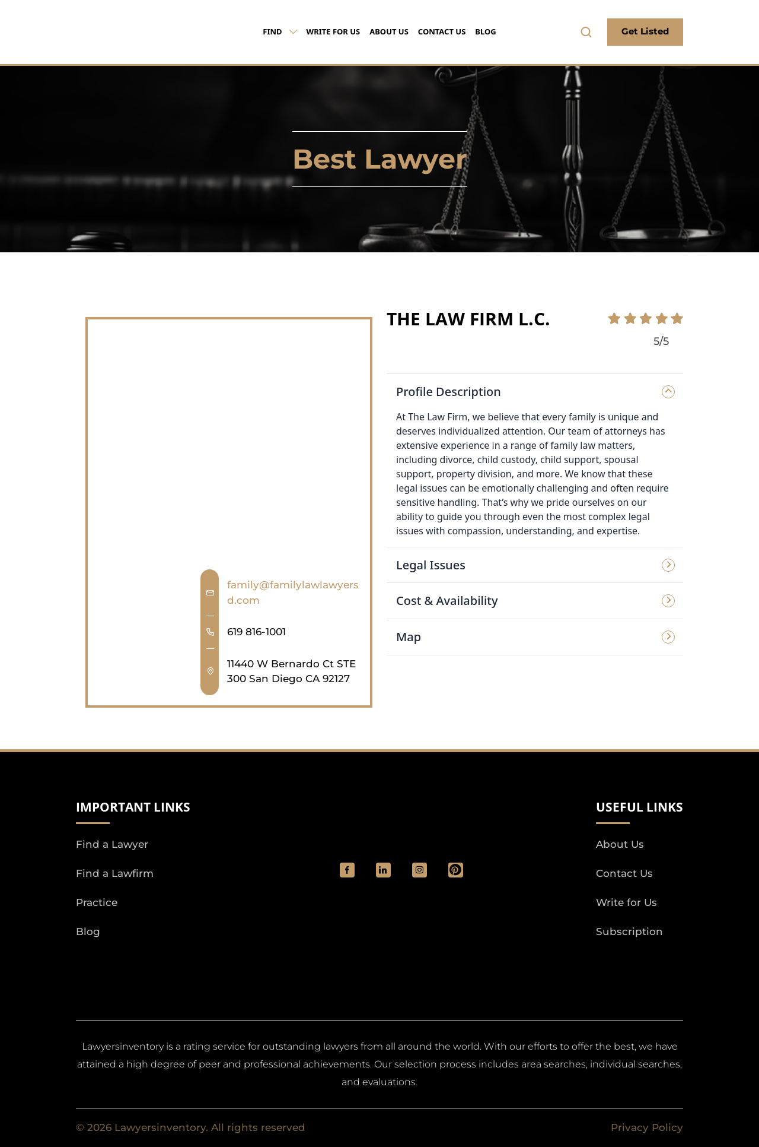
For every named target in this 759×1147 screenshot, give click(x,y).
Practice (96, 902)
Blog (485, 31)
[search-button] (586, 32)
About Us (389, 31)
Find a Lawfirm (115, 873)
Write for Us (334, 31)
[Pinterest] (455, 870)
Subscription (629, 931)
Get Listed (645, 31)
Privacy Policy (647, 1127)
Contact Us (441, 31)
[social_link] (347, 870)
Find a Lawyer (112, 844)
